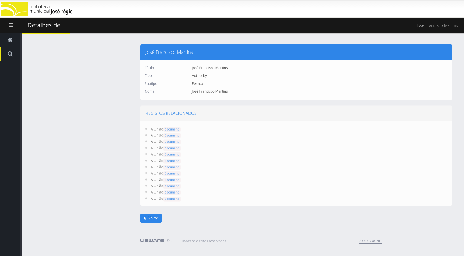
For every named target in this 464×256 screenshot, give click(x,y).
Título (149, 67)
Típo (148, 75)
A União (157, 128)
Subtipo (151, 83)
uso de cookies (370, 241)
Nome (149, 90)
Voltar (151, 217)
